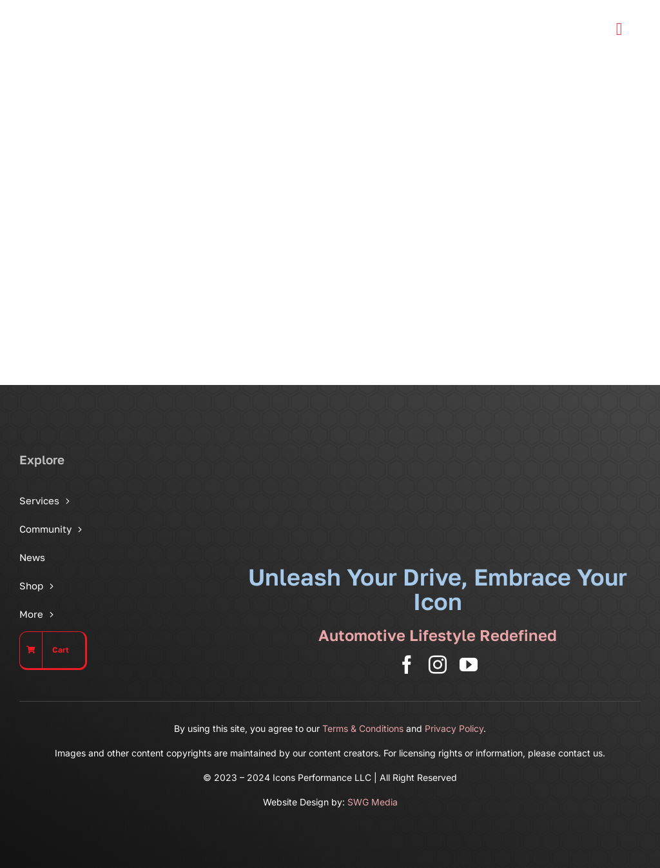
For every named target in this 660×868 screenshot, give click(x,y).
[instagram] (438, 665)
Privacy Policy (454, 728)
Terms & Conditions (362, 728)
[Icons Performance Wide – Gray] (99, 12)
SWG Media (372, 801)
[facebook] (407, 665)
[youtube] (469, 665)
